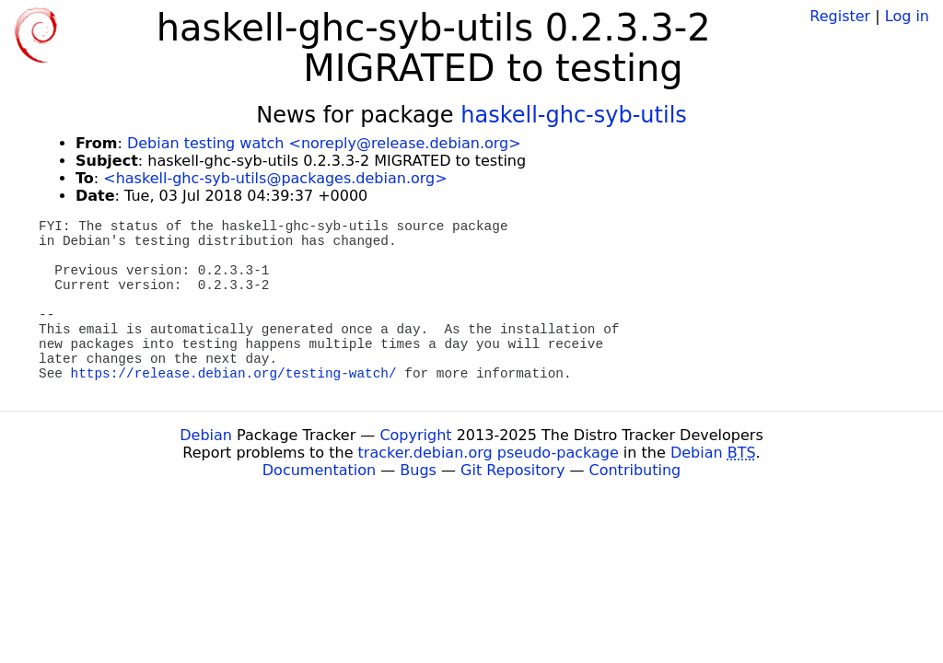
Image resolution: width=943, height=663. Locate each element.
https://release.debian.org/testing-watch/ (234, 373)
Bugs (418, 470)
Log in (907, 16)
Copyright (415, 435)
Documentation (319, 470)
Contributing (635, 470)
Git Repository (512, 470)
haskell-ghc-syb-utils (573, 115)
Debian (206, 435)
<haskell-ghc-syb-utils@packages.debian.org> (275, 178)
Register (839, 16)
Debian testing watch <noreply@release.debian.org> (324, 143)
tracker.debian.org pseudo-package (488, 452)
